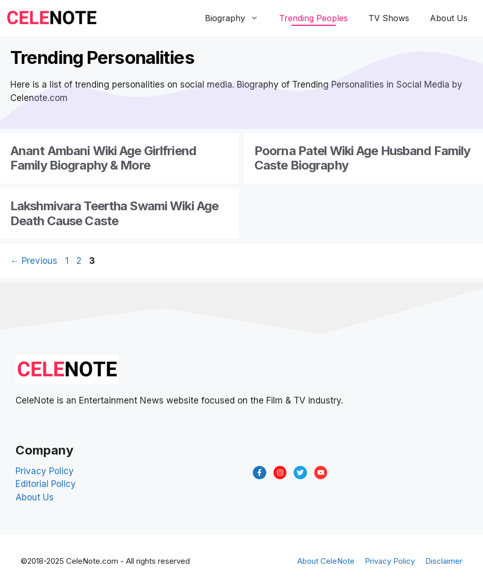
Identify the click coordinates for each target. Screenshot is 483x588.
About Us (449, 18)
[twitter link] (300, 472)
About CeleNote (326, 561)
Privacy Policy (44, 471)
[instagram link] (280, 472)
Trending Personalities (102, 57)
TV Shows (388, 18)
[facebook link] (259, 472)
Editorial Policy (45, 484)
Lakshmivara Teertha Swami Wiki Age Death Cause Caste (114, 213)
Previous (33, 261)
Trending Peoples (313, 18)
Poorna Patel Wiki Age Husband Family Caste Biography (362, 158)
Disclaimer (443, 561)
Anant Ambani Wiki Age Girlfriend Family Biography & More (103, 158)
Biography (237, 18)
